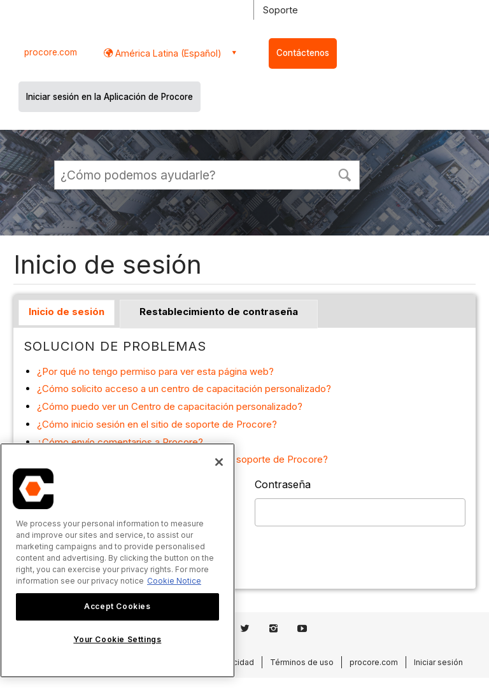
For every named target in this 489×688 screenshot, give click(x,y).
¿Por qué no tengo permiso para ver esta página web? (155, 371)
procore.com (50, 52)
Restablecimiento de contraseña (218, 311)
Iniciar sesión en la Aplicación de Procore (109, 97)
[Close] (219, 462)
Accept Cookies (117, 606)
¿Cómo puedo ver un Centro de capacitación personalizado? (169, 406)
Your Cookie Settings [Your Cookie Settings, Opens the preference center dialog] (117, 639)
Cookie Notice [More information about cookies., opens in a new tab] (174, 581)
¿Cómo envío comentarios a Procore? (120, 442)
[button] (344, 173)
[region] (117, 560)
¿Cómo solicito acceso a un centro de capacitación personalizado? (184, 389)
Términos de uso (302, 662)
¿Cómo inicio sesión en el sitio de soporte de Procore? (157, 424)
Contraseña (283, 484)
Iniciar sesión (438, 662)
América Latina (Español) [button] (167, 53)
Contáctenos (302, 53)
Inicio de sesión (66, 311)
